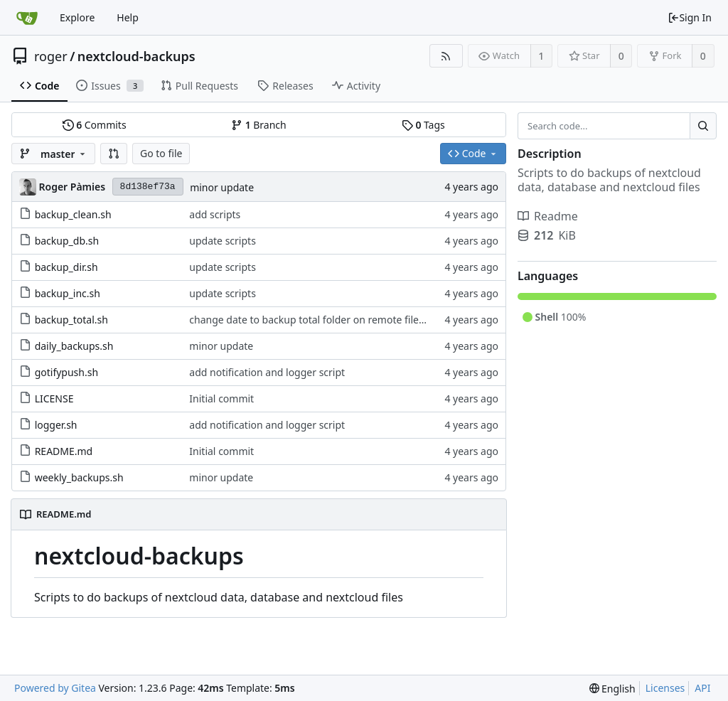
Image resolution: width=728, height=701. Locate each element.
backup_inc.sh (67, 293)
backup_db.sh (67, 240)
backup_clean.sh (73, 214)
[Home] (27, 18)
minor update (222, 187)
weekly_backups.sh (79, 477)
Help (128, 17)
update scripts (222, 240)
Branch (259, 125)
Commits (95, 125)
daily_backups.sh (74, 346)
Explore (77, 17)
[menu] (612, 688)
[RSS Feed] (446, 56)
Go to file (161, 153)
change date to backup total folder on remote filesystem (320, 319)
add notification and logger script (267, 372)
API (702, 688)
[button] (113, 153)
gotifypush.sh (66, 372)
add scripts (214, 214)
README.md (64, 451)
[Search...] (703, 125)
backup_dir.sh (66, 267)
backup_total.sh (71, 319)
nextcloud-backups (136, 56)
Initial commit (221, 398)
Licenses (665, 688)
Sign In (690, 17)
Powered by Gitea (55, 688)
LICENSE (54, 398)
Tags (423, 125)
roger (51, 56)
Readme (548, 216)
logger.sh (56, 425)
